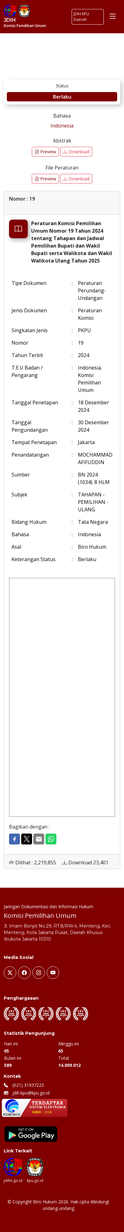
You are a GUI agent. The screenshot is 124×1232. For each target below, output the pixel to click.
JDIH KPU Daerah (81, 16)
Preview (45, 152)
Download (76, 152)
